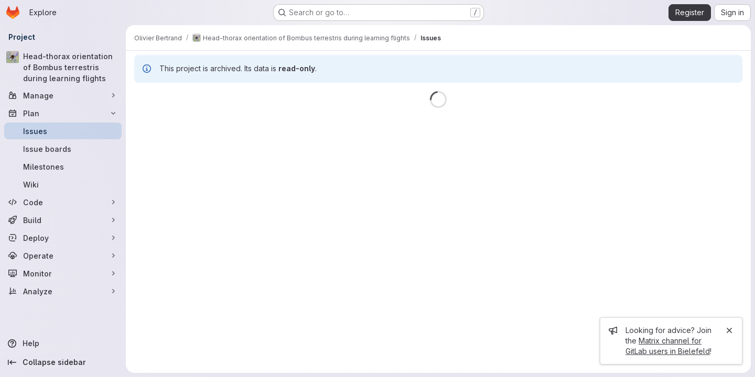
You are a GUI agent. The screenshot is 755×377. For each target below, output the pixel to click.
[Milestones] (63, 166)
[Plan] (63, 113)
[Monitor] (63, 273)
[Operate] (63, 255)
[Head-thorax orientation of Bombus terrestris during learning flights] (63, 67)
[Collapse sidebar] (63, 362)
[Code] (63, 202)
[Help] (63, 343)
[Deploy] (63, 237)
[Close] (729, 330)
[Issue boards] (63, 148)
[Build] (63, 220)
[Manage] (63, 95)
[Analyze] (63, 291)
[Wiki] (63, 184)
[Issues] (63, 131)
